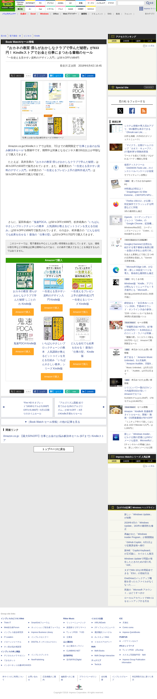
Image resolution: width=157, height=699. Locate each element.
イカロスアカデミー (103, 642)
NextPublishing (37, 659)
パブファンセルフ (130, 641)
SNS (109, 14)
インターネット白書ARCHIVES (17, 665)
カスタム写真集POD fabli (134, 655)
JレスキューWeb (102, 637)
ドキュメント (97, 14)
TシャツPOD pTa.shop (133, 650)
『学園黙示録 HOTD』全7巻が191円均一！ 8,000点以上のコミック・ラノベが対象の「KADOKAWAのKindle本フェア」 (138, 333)
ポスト (19, 76)
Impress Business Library (42, 632)
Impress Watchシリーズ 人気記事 (133, 457)
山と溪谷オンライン (75, 646)
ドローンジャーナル (12, 642)
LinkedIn (90, 76)
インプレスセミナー (40, 637)
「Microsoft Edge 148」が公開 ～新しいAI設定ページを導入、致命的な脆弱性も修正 (138, 269)
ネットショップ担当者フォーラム (45, 627)
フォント (128, 14)
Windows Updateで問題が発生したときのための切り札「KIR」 (138, 561)
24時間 (126, 41)
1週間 (138, 41)
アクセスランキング (126, 36)
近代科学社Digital (73, 659)
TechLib (98, 664)
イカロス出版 (97, 618)
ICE (121, 618)
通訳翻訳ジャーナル (103, 632)
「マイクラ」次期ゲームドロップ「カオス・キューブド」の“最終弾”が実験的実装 (138, 148)
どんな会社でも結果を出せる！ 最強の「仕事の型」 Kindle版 (82, 349)
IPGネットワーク (126, 646)
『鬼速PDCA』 (40, 222)
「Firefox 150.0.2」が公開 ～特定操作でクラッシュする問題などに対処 (138, 204)
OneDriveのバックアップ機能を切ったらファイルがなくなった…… (138, 581)
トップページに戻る (53, 449)
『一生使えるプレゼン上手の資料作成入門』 (67, 170)
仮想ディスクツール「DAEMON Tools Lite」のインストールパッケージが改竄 (138, 167)
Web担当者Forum (11, 627)
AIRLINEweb (100, 622)
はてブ (58, 76)
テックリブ (96, 660)
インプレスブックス (40, 655)
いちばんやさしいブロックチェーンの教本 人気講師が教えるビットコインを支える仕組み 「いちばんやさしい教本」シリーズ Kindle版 (54, 356)
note (74, 76)
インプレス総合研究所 (13, 632)
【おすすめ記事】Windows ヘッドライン (135, 508)
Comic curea (128, 627)
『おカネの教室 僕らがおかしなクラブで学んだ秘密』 (65, 161)
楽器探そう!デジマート (76, 627)
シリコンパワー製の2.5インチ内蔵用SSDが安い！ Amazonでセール (138, 390)
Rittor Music (68, 618)
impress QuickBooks (131, 632)
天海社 (125, 622)
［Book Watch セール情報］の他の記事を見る (53, 421)
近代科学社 (68, 655)
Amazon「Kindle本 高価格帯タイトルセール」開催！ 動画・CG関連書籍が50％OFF (138, 414)
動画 (118, 14)
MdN (93, 647)
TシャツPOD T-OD (75, 632)
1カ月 (150, 41)
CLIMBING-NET (73, 651)
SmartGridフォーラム (40, 622)
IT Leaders (8, 637)
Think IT (7, 622)
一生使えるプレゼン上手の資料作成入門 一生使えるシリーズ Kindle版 (82, 297)
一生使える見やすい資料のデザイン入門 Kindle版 (53, 295)
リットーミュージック (76, 622)
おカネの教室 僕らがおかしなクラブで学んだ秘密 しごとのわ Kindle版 (25, 297)
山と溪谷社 (68, 642)
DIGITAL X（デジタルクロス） (44, 642)
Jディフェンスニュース (105, 627)
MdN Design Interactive (105, 655)
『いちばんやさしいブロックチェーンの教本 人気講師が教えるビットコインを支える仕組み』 (52, 226)
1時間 (114, 41)
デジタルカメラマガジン (14, 655)
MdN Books (99, 651)
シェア (42, 76)
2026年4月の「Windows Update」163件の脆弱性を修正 (138, 525)
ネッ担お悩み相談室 (12, 647)
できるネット (10, 660)
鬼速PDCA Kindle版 (25, 343)
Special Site (122, 87)
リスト (28, 76)
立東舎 (69, 637)
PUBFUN (123, 637)
